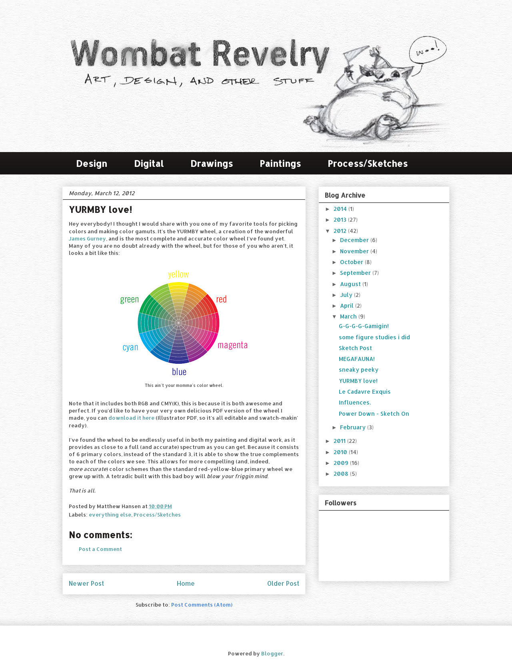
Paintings (280, 163)
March (349, 316)
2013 (341, 219)
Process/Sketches (368, 163)
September (356, 272)
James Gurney (87, 238)
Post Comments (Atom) (201, 604)
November (355, 251)
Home (186, 583)
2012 (341, 230)
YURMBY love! (358, 380)
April (347, 305)
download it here (131, 418)
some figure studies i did (374, 337)
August (351, 283)
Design (91, 163)
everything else (110, 514)
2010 (341, 452)
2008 (342, 473)
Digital (149, 163)
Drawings (211, 163)
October (352, 261)
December (355, 239)
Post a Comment (100, 549)
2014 (341, 208)
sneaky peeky (358, 369)
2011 (340, 440)
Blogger (272, 653)
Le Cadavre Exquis (365, 391)
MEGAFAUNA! (357, 358)
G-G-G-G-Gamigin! (364, 325)
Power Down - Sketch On (374, 413)
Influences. (355, 402)
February (353, 427)
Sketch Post (355, 348)
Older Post (283, 583)
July (347, 294)
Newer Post (86, 583)
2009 (342, 462)
